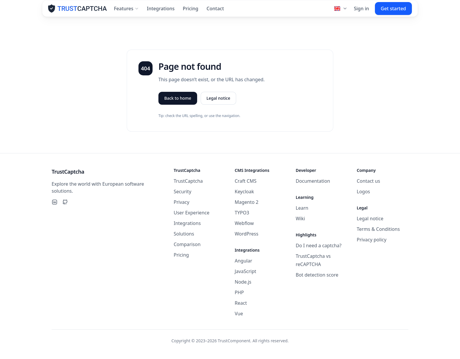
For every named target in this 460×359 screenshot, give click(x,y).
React (241, 303)
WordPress (246, 234)
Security (182, 191)
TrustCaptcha (188, 181)
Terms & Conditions (378, 229)
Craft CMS (245, 181)
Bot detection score (317, 275)
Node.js (243, 282)
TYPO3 (242, 212)
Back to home (177, 101)
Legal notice (218, 101)
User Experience (191, 212)
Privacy (181, 202)
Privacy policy (371, 239)
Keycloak (244, 191)
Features (126, 11)
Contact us (368, 181)
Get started (393, 11)
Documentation (313, 181)
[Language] (341, 11)
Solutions (184, 234)
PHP (239, 292)
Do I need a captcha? (318, 245)
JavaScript (245, 271)
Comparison (187, 244)
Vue (239, 313)
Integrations (161, 11)
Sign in (361, 11)
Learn (302, 208)
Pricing (190, 11)
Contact (215, 11)
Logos (363, 191)
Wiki (300, 218)
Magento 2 (246, 202)
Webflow (244, 223)
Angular (243, 261)
